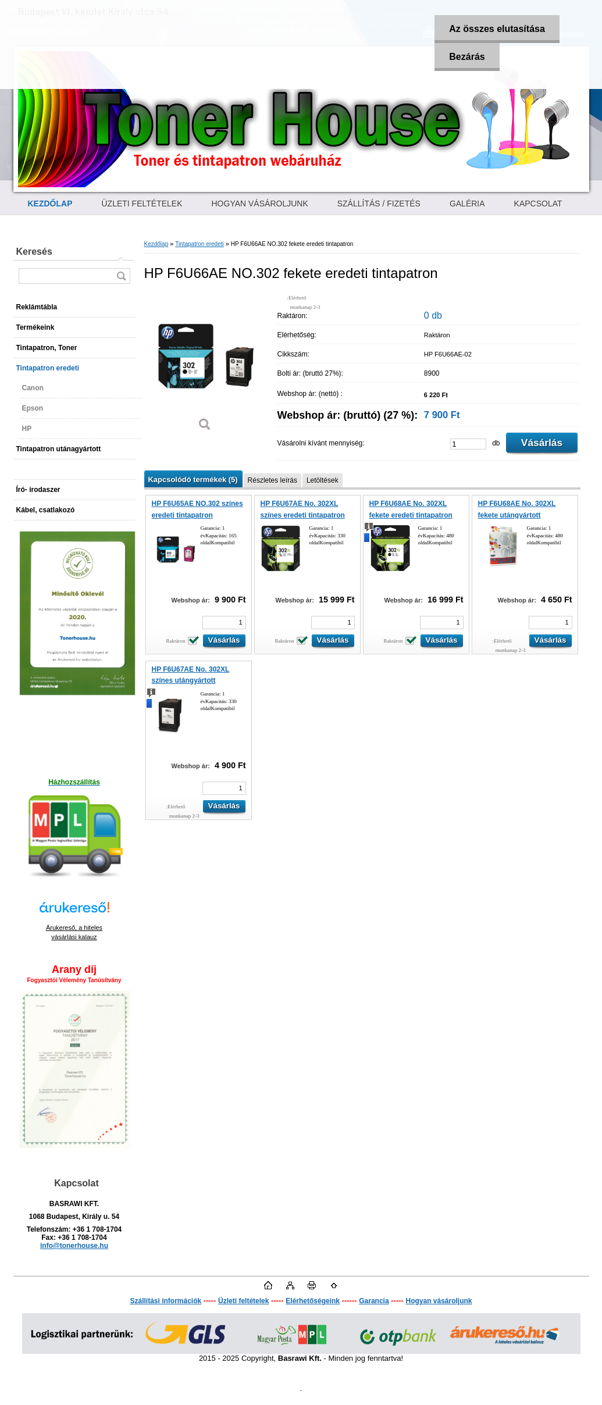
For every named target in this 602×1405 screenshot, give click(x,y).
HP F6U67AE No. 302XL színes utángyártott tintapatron (191, 680)
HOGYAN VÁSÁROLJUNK (260, 203)
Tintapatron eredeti (199, 244)
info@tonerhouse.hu (74, 1246)
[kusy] (468, 444)
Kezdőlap (156, 244)
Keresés (34, 251)
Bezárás (467, 57)
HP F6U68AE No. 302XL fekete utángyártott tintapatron (517, 515)
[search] (121, 276)
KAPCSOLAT (538, 203)
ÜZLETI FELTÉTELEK (142, 203)
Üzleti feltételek (243, 1301)
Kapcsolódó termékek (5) (193, 479)
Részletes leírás (272, 480)
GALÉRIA (467, 203)
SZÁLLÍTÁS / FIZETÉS (379, 203)
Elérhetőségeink (313, 1301)
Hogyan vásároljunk (438, 1301)
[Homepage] (50, 203)
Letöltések (323, 480)
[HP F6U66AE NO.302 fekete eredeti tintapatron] (205, 366)
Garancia (374, 1301)
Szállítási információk (165, 1301)
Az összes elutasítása (497, 29)
